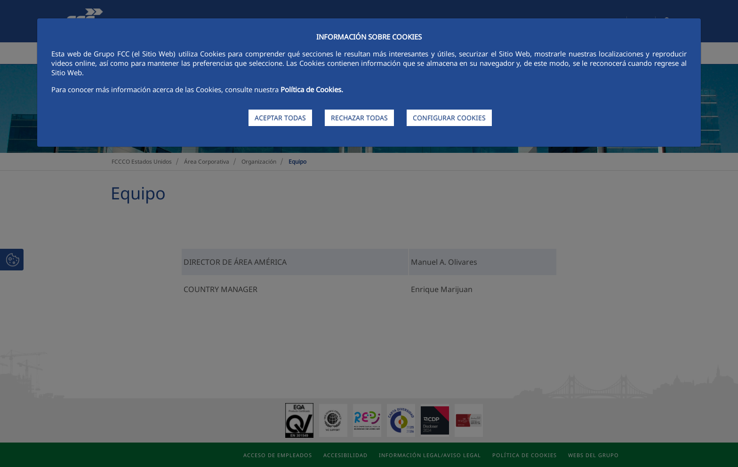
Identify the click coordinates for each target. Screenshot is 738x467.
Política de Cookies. (312, 89)
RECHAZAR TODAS (359, 117)
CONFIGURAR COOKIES (449, 117)
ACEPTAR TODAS (280, 117)
